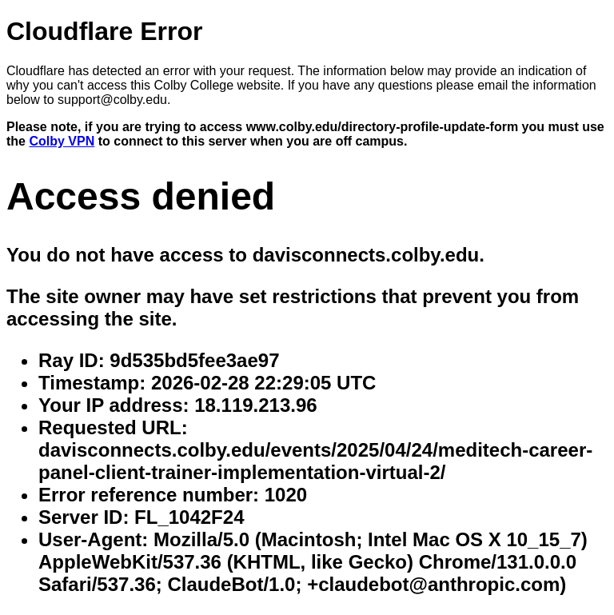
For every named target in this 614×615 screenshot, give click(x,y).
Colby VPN (61, 141)
